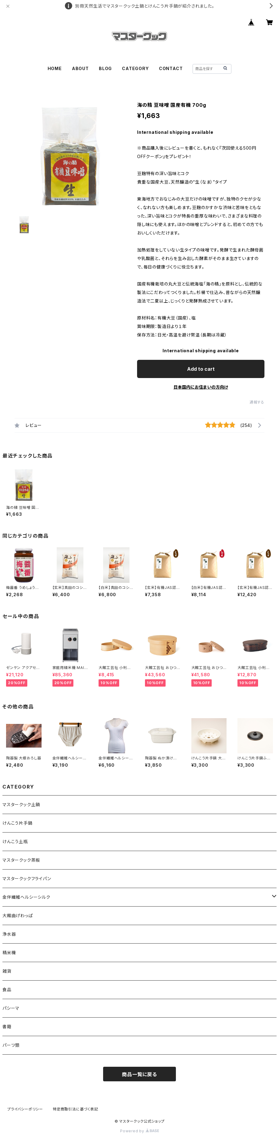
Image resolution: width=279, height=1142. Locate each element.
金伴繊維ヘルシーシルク (26, 897)
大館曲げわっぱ (17, 915)
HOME (55, 68)
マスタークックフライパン (26, 878)
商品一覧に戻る (139, 1074)
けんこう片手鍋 (17, 823)
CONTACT (171, 68)
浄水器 (9, 934)
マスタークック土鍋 (21, 804)
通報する (257, 402)
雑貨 (7, 971)
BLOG (105, 68)
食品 (7, 989)
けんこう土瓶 (15, 841)
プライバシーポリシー (25, 1109)
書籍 (7, 1026)
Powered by (139, 1131)
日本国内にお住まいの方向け (200, 387)
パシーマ (10, 1008)
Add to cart (201, 369)
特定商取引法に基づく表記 (75, 1109)
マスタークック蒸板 (21, 860)
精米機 (9, 952)
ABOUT (80, 68)
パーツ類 (11, 1045)
